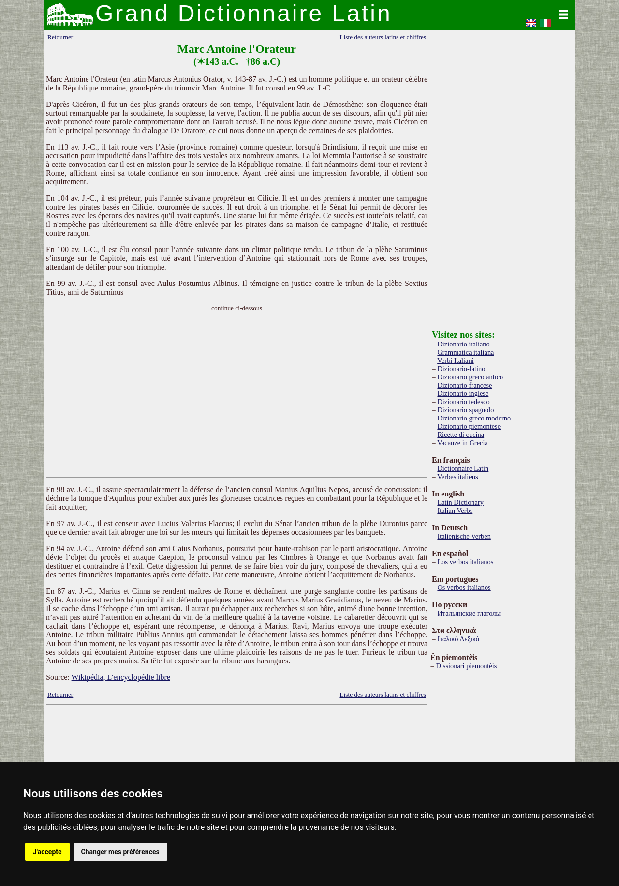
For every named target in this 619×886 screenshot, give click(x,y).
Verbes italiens (457, 477)
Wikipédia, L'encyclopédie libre (121, 677)
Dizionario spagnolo (465, 410)
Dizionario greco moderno (474, 418)
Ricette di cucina (460, 434)
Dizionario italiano (463, 344)
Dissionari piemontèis (466, 666)
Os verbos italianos (463, 587)
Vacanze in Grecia (462, 443)
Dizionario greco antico (470, 377)
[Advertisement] (237, 397)
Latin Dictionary (460, 502)
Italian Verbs (454, 510)
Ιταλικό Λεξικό (458, 639)
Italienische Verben (463, 536)
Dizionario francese (464, 385)
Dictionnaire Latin (462, 468)
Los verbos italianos (465, 562)
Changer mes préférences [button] (120, 852)
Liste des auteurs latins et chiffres (382, 37)
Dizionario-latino (461, 369)
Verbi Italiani (455, 360)
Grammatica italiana (465, 352)
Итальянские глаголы (469, 613)
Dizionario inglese (462, 393)
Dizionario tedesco (463, 401)
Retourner (60, 37)
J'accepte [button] (47, 852)
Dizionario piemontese (469, 426)
